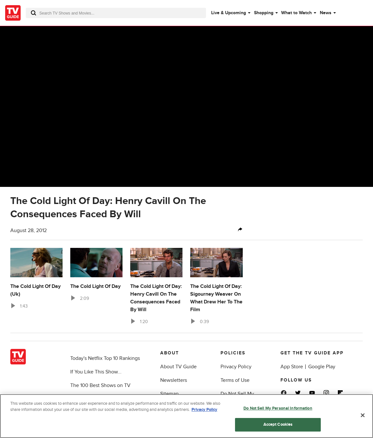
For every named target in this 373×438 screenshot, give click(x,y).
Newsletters (173, 380)
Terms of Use (235, 380)
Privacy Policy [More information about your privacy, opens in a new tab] (204, 410)
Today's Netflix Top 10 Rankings (105, 358)
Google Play (321, 366)
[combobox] (116, 13)
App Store (291, 366)
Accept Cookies (278, 424)
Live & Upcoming (228, 12)
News (325, 12)
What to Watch (296, 12)
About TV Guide (178, 366)
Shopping (263, 12)
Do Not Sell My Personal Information (277, 408)
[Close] (363, 415)
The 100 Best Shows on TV (100, 385)
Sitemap (169, 394)
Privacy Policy (236, 366)
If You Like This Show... (96, 372)
